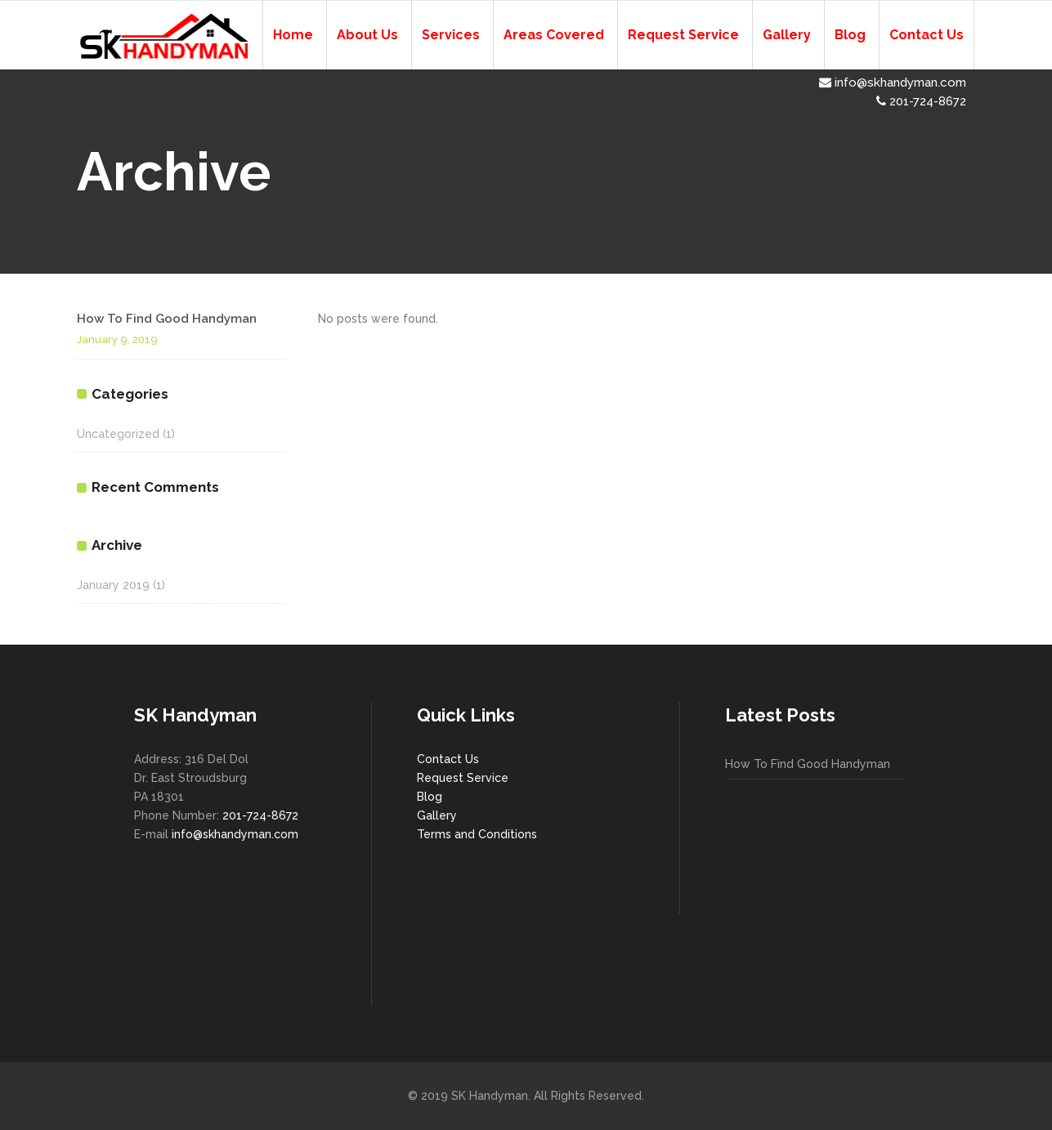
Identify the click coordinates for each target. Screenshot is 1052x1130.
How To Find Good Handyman (167, 318)
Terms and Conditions (477, 834)
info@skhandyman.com (892, 82)
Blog (429, 796)
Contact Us (448, 759)
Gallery (437, 815)
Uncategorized (118, 433)
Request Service (462, 777)
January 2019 (113, 585)
